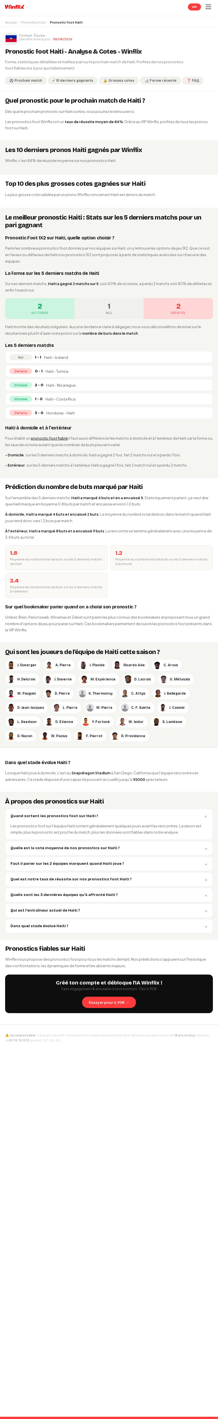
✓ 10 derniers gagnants (72, 81)
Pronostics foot (33, 22)
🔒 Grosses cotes (118, 81)
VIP (194, 7)
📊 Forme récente (160, 81)
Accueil (11, 22)
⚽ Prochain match (25, 81)
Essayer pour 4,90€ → (109, 1002)
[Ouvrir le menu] (208, 7)
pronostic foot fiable (49, 438)
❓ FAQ (193, 81)
